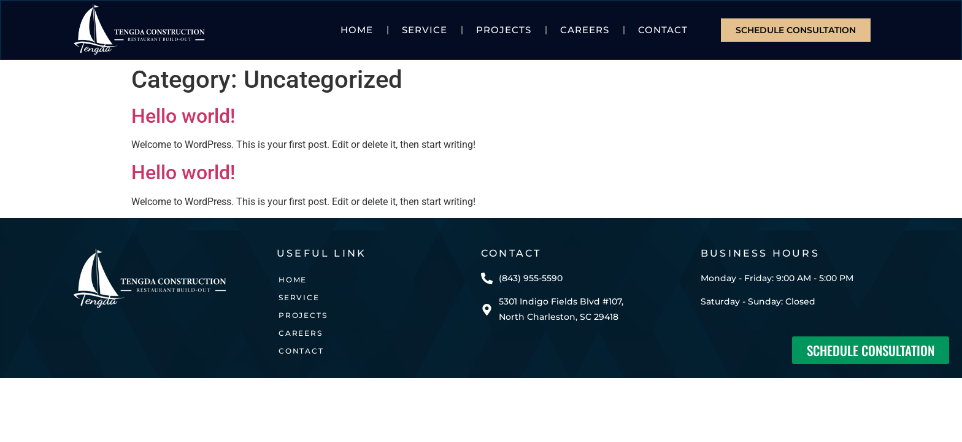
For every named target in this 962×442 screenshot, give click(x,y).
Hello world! (183, 116)
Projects (503, 30)
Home (357, 30)
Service (424, 30)
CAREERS (584, 30)
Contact (663, 30)
